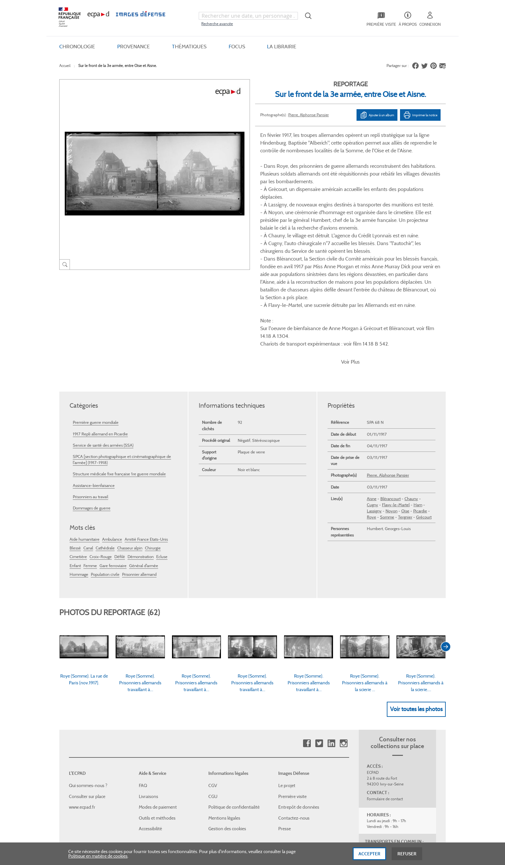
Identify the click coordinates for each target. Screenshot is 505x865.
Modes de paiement (158, 711)
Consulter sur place (87, 700)
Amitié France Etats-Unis (146, 443)
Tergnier (405, 421)
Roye (371, 421)
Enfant (75, 469)
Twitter (319, 647)
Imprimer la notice (420, 115)
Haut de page (397, 791)
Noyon (391, 415)
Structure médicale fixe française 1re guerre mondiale (119, 377)
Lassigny (374, 415)
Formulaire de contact (385, 702)
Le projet (286, 689)
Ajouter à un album (377, 115)
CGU (212, 700)
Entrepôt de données (298, 711)
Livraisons (148, 700)
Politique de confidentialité (234, 711)
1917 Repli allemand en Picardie (100, 337)
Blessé (75, 452)
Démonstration (141, 460)
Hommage (79, 478)
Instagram (343, 647)
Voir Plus (350, 266)
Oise (405, 415)
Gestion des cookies (227, 733)
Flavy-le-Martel (396, 408)
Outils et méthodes (157, 722)
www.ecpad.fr (82, 711)
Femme (90, 469)
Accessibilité (150, 733)
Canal (88, 452)
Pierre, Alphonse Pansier (308, 114)
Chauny (411, 402)
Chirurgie (153, 452)
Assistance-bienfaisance (94, 389)
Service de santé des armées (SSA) (103, 349)
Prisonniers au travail (90, 400)
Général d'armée (143, 469)
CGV (212, 689)
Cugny (372, 408)
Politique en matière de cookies (98, 858)
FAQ (143, 689)
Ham (418, 408)
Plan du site (239, 795)
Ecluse (161, 460)
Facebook (307, 647)
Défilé (119, 460)
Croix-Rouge (101, 460)
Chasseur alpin (129, 452)
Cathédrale (105, 452)
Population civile (105, 478)
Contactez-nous (294, 722)
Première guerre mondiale (96, 326)
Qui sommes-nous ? (88, 689)
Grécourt (424, 421)
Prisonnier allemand (139, 478)
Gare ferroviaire (113, 469)
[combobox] (248, 16)
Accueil (65, 65)
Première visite (292, 700)
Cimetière (78, 460)
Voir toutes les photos (416, 612)
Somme (387, 421)
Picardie (420, 415)
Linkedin (331, 647)
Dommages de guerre (91, 412)
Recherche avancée (217, 23)
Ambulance (112, 443)
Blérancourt (390, 402)
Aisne (371, 402)
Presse (284, 733)
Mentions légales (224, 722)
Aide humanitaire (85, 443)
